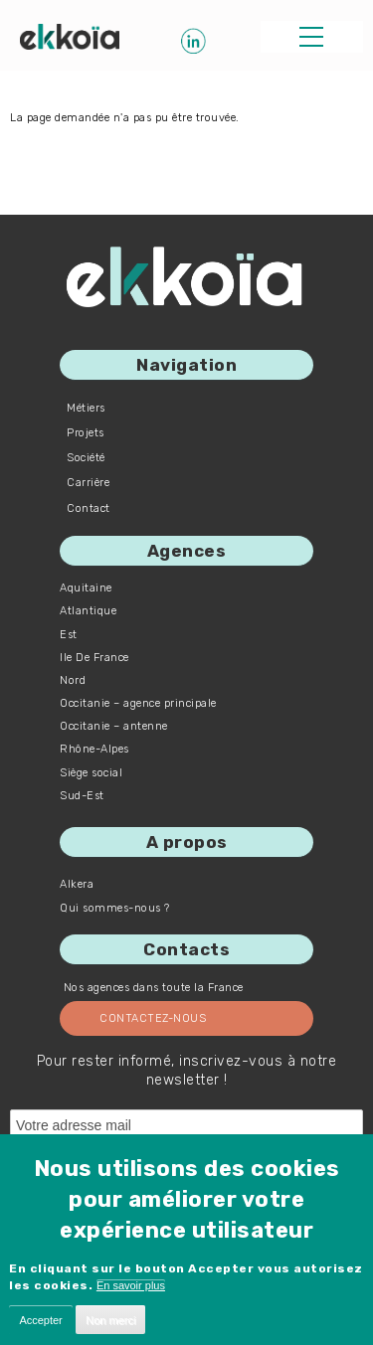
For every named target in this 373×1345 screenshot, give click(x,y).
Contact (88, 508)
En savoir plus (130, 1285)
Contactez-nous (152, 1018)
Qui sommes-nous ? (115, 908)
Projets (85, 432)
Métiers (86, 408)
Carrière (88, 482)
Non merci (110, 1320)
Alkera (76, 884)
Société (86, 457)
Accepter (40, 1320)
